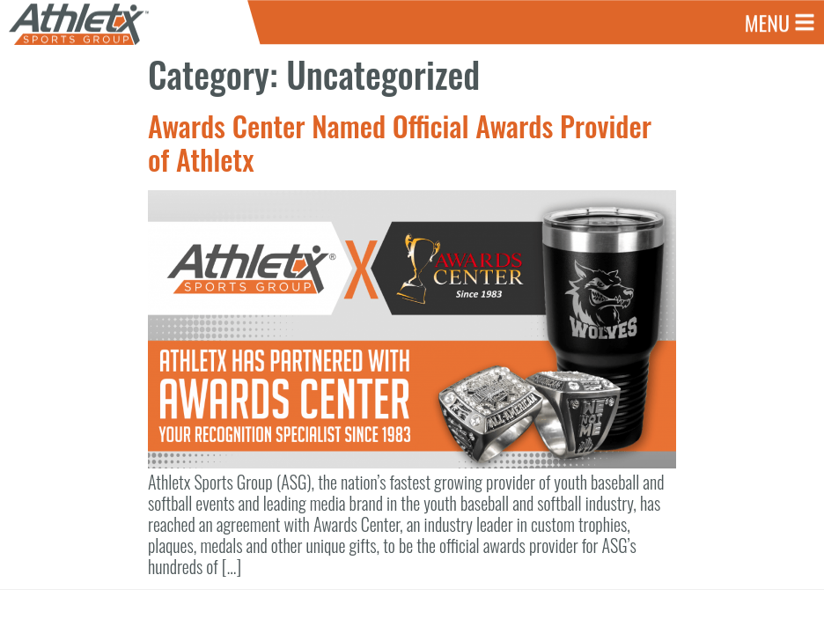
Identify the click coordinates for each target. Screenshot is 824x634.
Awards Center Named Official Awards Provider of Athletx (399, 142)
